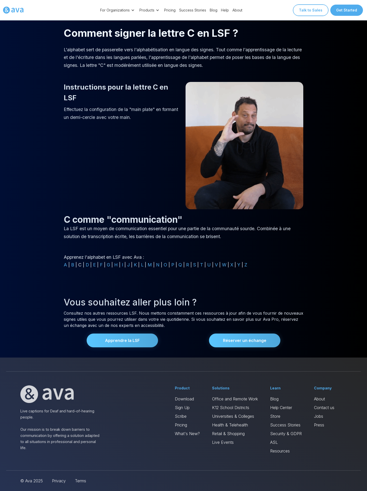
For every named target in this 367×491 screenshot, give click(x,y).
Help (225, 10)
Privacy (59, 480)
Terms (80, 480)
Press (319, 424)
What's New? (187, 433)
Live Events (223, 442)
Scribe (181, 416)
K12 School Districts (230, 407)
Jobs (318, 416)
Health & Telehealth (230, 424)
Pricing (170, 10)
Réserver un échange (244, 340)
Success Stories (192, 10)
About (237, 10)
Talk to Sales (310, 10)
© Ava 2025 (31, 480)
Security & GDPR (286, 433)
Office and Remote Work (235, 398)
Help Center (281, 407)
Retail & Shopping (228, 433)
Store (275, 416)
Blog (213, 10)
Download (184, 398)
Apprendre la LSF (122, 340)
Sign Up (182, 407)
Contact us (324, 407)
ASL (274, 442)
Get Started (346, 10)
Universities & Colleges (233, 416)
